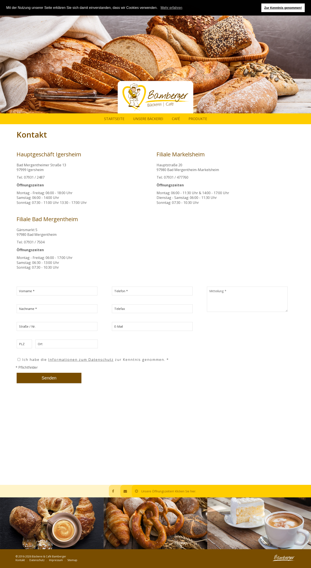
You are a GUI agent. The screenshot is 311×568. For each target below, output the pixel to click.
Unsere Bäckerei (148, 118)
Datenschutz (36, 560)
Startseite (114, 118)
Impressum (56, 560)
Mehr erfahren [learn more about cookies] (171, 8)
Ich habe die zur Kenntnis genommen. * (93, 359)
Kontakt (20, 560)
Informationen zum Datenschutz (81, 359)
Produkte (198, 118)
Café (176, 118)
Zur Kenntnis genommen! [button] (283, 8)
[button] (159, 8)
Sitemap (72, 560)
